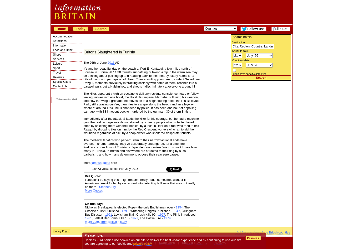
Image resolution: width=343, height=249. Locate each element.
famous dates (100, 163)
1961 (88, 218)
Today (80, 29)
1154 (179, 207)
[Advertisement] (261, 110)
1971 (134, 218)
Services (58, 59)
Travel (57, 72)
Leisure (57, 63)
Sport (56, 68)
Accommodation (63, 36)
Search (101, 29)
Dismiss (253, 238)
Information (60, 45)
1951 (108, 214)
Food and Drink (63, 50)
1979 (167, 218)
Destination (238, 42)
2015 (111, 62)
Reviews (58, 77)
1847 (176, 211)
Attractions (60, 41)
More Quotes (94, 190)
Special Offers (62, 81)
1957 (161, 214)
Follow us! (255, 29)
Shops (57, 54)
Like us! (281, 29)
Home (61, 29)
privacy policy (142, 243)
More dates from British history (106, 221)
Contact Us (60, 86)
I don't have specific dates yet (249, 74)
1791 (125, 211)
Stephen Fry (107, 187)
